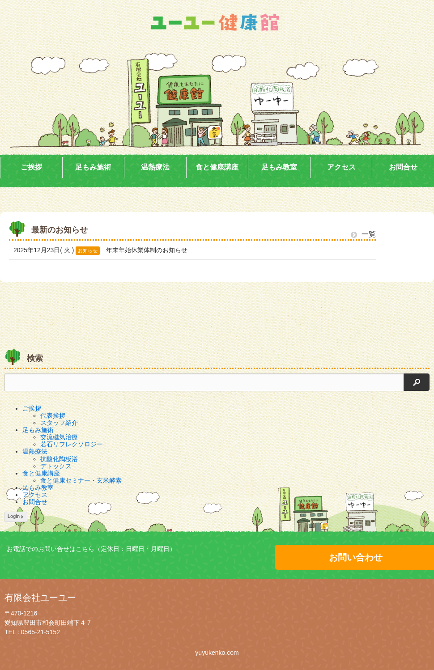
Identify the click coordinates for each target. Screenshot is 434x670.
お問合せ (403, 167)
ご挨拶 (31, 167)
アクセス (341, 167)
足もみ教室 (279, 167)
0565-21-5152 (40, 632)
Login (16, 516)
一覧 (363, 234)
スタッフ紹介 (59, 422)
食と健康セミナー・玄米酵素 (81, 480)
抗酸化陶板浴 (59, 458)
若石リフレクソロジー (71, 444)
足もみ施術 (93, 167)
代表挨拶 (52, 415)
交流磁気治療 (59, 437)
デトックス (56, 466)
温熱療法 (155, 167)
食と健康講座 (217, 167)
